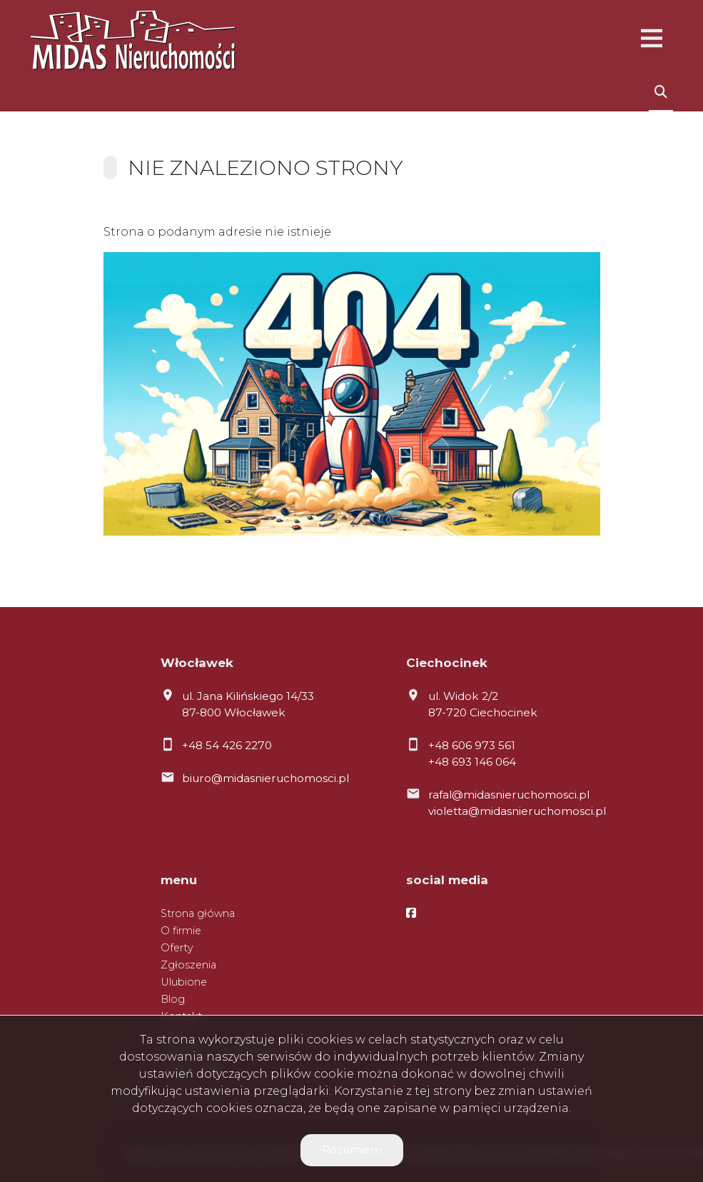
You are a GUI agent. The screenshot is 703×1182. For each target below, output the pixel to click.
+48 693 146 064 (472, 761)
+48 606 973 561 (471, 745)
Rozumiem (352, 1149)
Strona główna (198, 913)
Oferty (177, 947)
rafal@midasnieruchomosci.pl (509, 794)
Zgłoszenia (188, 964)
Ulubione (184, 982)
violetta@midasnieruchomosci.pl (517, 811)
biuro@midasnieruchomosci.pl (265, 778)
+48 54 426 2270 (227, 745)
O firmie (181, 930)
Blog (173, 999)
